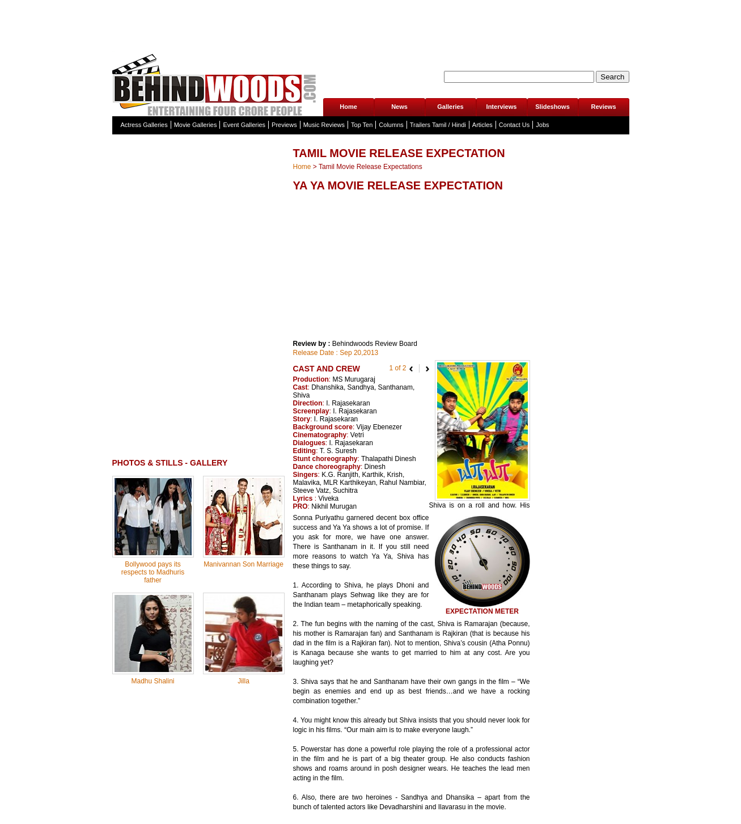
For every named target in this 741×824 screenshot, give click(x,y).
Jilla (243, 681)
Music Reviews (324, 124)
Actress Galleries (144, 124)
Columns (391, 124)
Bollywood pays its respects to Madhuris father (152, 572)
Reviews (603, 106)
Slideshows (552, 106)
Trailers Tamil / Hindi (438, 124)
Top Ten (361, 124)
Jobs (542, 124)
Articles (482, 124)
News (399, 106)
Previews (284, 124)
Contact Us (514, 124)
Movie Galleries (195, 124)
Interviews (501, 106)
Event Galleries (244, 124)
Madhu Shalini (152, 681)
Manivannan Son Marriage (243, 564)
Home (348, 106)
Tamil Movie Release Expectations (370, 167)
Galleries (450, 106)
